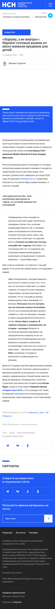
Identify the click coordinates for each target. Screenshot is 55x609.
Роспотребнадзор (26, 432)
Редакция (7, 532)
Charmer (17, 602)
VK (47, 412)
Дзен (41, 412)
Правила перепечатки (13, 592)
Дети (12, 432)
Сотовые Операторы (12, 436)
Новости (33, 412)
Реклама (33, 532)
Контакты (21, 532)
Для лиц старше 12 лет (13, 596)
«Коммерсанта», (28, 178)
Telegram (6, 416)
